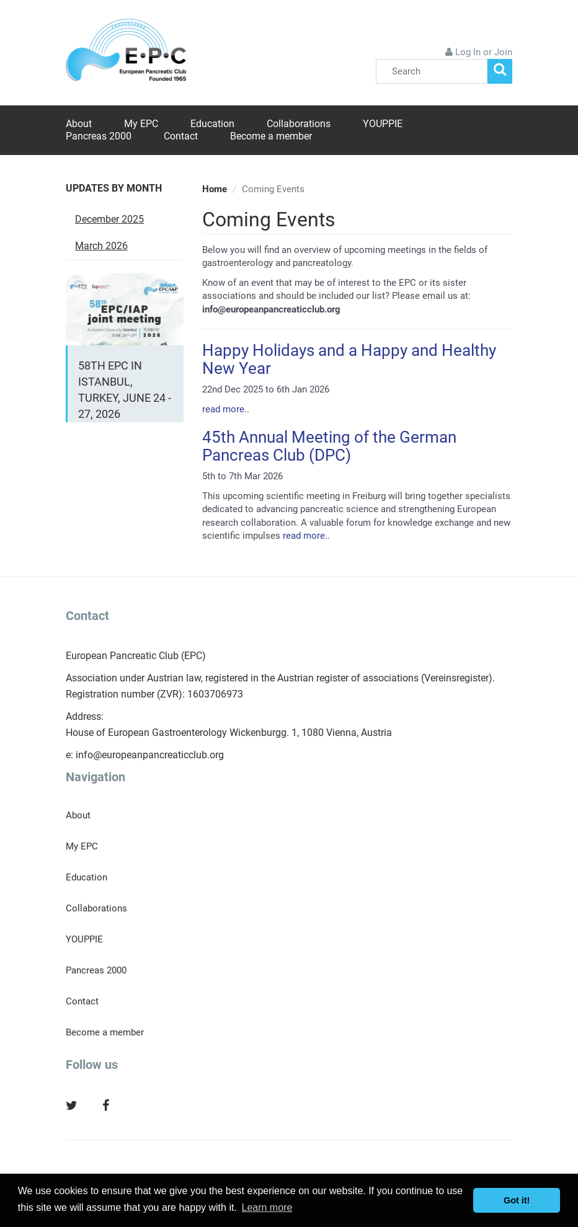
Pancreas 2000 (98, 136)
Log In (468, 52)
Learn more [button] (266, 1207)
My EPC (141, 124)
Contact (181, 136)
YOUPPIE (382, 124)
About (79, 124)
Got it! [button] (517, 1200)
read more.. (225, 409)
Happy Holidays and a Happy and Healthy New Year (349, 359)
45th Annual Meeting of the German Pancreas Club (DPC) (329, 446)
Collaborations (299, 124)
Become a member (271, 136)
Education (212, 124)
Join (503, 52)
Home (214, 189)
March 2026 (101, 246)
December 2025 (109, 219)
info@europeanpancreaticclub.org (150, 755)
